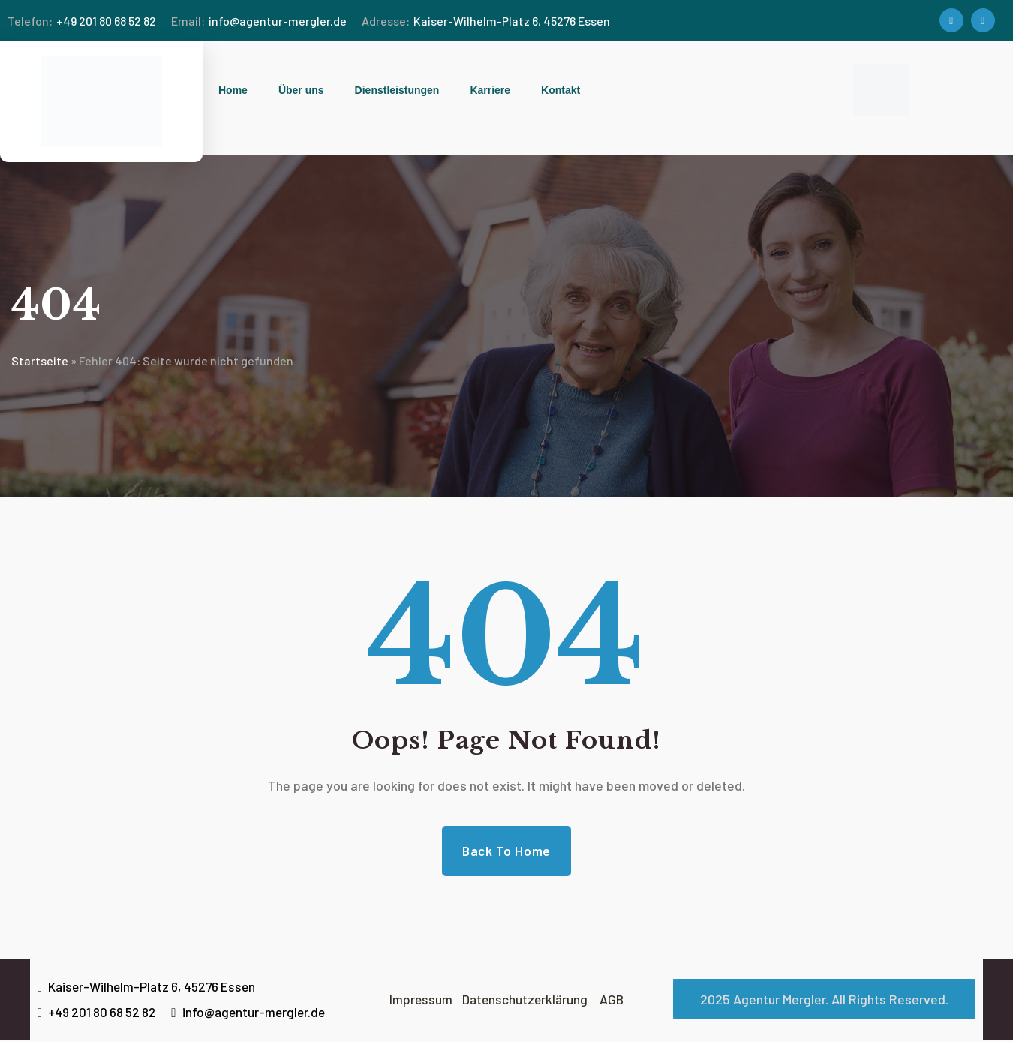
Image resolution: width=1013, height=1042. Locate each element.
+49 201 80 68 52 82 (82, 21)
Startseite (39, 360)
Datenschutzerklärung (526, 1001)
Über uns (301, 90)
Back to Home (507, 852)
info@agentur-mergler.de (259, 21)
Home (233, 90)
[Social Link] (951, 20)
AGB (615, 1001)
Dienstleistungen (397, 90)
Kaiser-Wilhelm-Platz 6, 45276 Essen (486, 21)
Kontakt (560, 90)
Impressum (422, 1001)
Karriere (490, 90)
